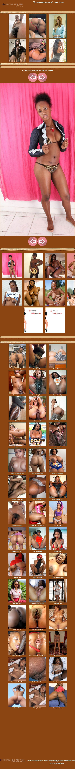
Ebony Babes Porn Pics (17, 681)
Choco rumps (58, 550)
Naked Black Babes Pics (17, 472)
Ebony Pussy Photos (37, 394)
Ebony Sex (17, 446)
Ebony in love (17, 576)
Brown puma (58, 655)
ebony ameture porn (58, 498)
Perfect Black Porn (37, 681)
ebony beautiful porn (37, 472)
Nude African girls (37, 498)
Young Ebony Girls (58, 629)
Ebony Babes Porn (17, 550)
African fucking (17, 602)
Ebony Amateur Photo (37, 602)
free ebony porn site (37, 629)
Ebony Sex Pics (37, 707)
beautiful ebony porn (58, 576)
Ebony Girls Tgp (58, 394)
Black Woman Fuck (57, 472)
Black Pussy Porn (17, 655)
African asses (58, 524)
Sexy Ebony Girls (58, 681)
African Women (58, 446)
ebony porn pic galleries (37, 524)
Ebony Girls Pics (17, 394)
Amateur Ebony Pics (17, 498)
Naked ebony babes (17, 420)
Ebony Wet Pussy (58, 707)
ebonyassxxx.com (17, 524)
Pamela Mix (17, 707)
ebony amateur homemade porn (37, 655)
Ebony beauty (37, 446)
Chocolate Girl (37, 420)
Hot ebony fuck (37, 368)
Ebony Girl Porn (37, 576)
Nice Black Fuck (37, 550)
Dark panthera (58, 420)
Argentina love (58, 602)
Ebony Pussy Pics (17, 368)
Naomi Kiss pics (58, 368)
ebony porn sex (17, 629)
